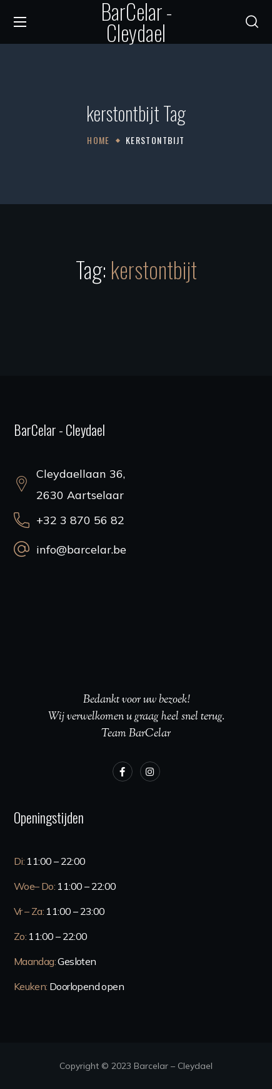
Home (98, 140)
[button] (252, 22)
